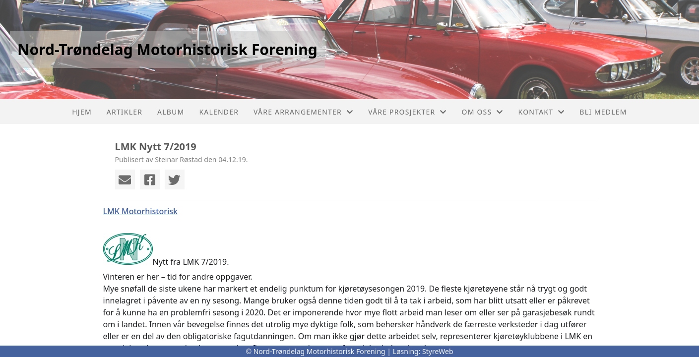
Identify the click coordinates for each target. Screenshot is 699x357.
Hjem (81, 112)
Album (170, 112)
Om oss (483, 112)
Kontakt (541, 112)
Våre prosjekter (407, 112)
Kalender (219, 112)
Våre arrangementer (303, 112)
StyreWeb (437, 351)
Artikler (124, 112)
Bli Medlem (603, 112)
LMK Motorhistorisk (140, 211)
